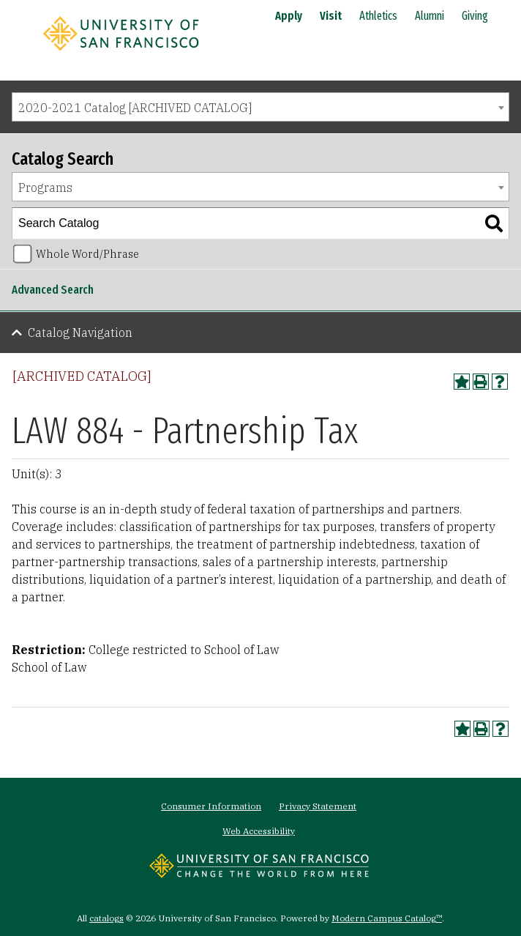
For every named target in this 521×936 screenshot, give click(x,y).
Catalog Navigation (80, 332)
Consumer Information (211, 806)
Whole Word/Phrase (87, 254)
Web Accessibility (258, 830)
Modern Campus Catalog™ (386, 918)
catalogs (106, 918)
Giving (475, 16)
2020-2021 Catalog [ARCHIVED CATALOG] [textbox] (135, 107)
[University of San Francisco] (121, 53)
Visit (331, 16)
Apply (288, 16)
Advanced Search (53, 290)
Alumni (429, 16)
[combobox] (260, 107)
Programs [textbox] (45, 187)
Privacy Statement (317, 806)
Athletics (378, 16)
